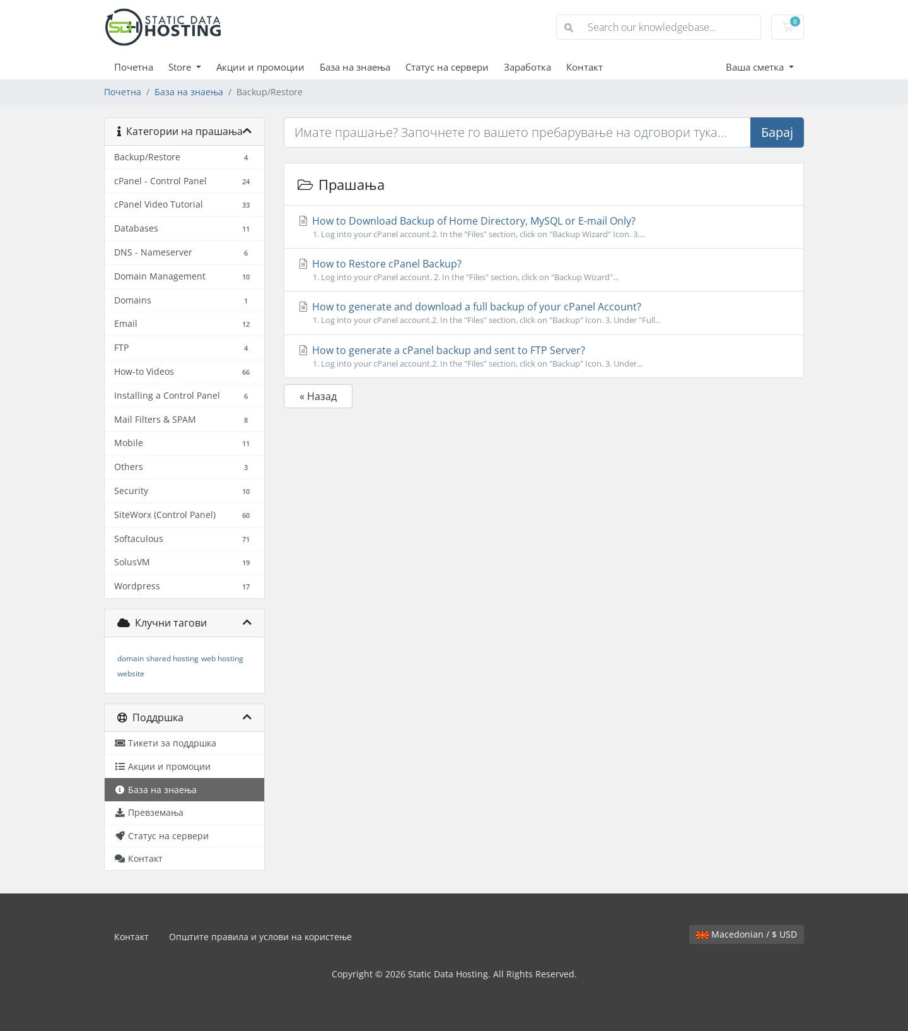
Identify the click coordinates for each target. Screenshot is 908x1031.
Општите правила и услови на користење (260, 937)
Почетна (133, 67)
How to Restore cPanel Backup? (544, 270)
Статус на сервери (447, 67)
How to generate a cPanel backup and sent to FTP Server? (544, 356)
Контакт (584, 67)
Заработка (527, 67)
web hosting (222, 658)
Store (181, 67)
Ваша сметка (756, 67)
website (130, 673)
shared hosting (172, 658)
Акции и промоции (260, 67)
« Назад (318, 396)
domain (130, 658)
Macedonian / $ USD (746, 934)
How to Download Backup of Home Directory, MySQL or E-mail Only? (544, 227)
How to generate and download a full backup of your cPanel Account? (544, 313)
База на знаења (355, 67)
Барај (777, 132)
